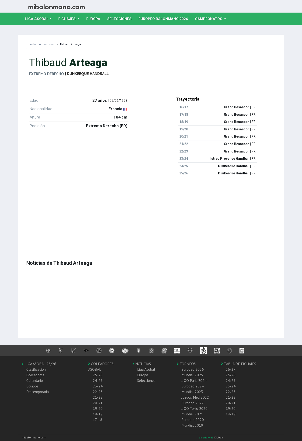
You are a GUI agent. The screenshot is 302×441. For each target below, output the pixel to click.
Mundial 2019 (192, 425)
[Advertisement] (151, 213)
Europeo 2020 (192, 419)
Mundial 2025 (192, 375)
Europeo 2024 (192, 386)
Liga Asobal (146, 369)
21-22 (98, 397)
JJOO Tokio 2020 (194, 408)
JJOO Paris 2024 (194, 380)
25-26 (98, 375)
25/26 (231, 375)
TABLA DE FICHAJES (238, 363)
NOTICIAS (141, 363)
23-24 (98, 386)
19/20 (231, 408)
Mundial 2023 (192, 391)
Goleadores (35, 375)
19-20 (98, 408)
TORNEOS (186, 363)
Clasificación (36, 369)
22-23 (98, 391)
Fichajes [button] (67, 19)
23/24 (231, 386)
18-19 (98, 414)
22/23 (231, 391)
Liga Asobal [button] (37, 19)
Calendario (34, 380)
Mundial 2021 (192, 414)
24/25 (231, 380)
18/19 (231, 414)
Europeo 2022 (192, 402)
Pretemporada (37, 391)
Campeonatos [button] (209, 19)
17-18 (97, 419)
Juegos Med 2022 (195, 397)
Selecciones (121, 18)
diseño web (206, 437)
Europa (95, 18)
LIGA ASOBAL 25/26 (39, 363)
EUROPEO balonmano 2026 (165, 18)
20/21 (231, 402)
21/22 (231, 397)
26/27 (231, 369)
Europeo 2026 (192, 369)
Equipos (32, 386)
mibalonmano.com (42, 44)
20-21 (98, 402)
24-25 (98, 380)
